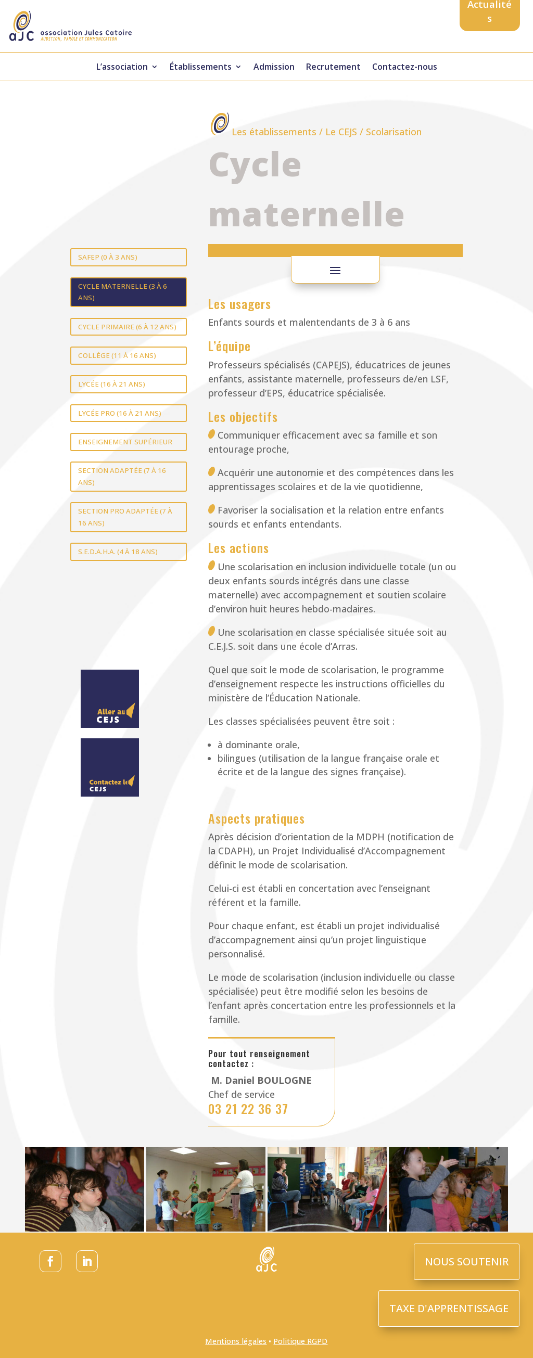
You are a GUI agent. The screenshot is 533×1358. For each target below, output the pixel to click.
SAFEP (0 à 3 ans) (107, 257)
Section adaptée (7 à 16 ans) (122, 476)
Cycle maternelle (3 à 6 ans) (122, 292)
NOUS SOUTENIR (467, 1261)
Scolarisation (394, 131)
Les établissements (274, 131)
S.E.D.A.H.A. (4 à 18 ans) (118, 551)
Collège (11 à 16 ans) (117, 355)
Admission (274, 67)
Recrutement (333, 67)
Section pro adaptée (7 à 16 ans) (125, 517)
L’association (122, 67)
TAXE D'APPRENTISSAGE (449, 1308)
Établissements (201, 67)
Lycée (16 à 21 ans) (111, 384)
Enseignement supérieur (125, 441)
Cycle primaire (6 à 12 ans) (127, 326)
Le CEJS (341, 131)
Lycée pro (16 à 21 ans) (119, 413)
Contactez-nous (404, 67)
